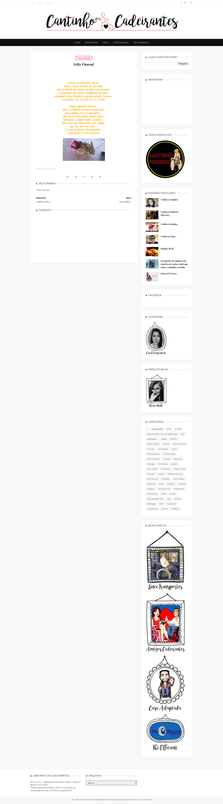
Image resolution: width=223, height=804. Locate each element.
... (147, 429)
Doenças (166, 459)
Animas (178, 429)
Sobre (40, 3)
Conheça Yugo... (169, 236)
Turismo (164, 509)
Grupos (161, 474)
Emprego (151, 464)
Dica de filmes (169, 454)
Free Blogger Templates (104, 799)
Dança (174, 449)
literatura (151, 484)
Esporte (174, 464)
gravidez (150, 474)
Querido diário (164, 489)
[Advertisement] (83, 237)
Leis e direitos (178, 479)
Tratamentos (152, 509)
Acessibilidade (157, 429)
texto (161, 504)
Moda (161, 484)
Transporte (171, 504)
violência (175, 509)
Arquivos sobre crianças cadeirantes (162, 434)
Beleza (164, 439)
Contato (48, 3)
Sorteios (178, 499)
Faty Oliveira (152, 469)
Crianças (150, 449)
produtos (151, 489)
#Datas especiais (45, 168)
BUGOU (173, 439)
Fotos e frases (179, 469)
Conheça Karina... (170, 224)
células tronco (153, 444)
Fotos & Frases (169, 273)
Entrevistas (91, 42)
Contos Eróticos (179, 444)
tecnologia (151, 504)
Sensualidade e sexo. (155, 499)
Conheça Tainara (169, 199)
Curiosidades (121, 42)
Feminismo (165, 469)
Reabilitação (179, 489)
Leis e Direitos (141, 42)
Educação (178, 459)
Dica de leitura (153, 459)
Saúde (163, 494)
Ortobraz (182, 484)
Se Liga (172, 494)
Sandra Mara (152, 494)
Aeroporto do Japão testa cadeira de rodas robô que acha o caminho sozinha (174, 264)
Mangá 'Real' (167, 248)
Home (32, 3)
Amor (169, 429)
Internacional (152, 479)
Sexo (106, 42)
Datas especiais (83, 58)
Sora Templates (86, 799)
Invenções (165, 479)
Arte (182, 434)
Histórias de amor (175, 474)
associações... (152, 439)
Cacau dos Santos (144, 799)
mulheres (170, 484)
